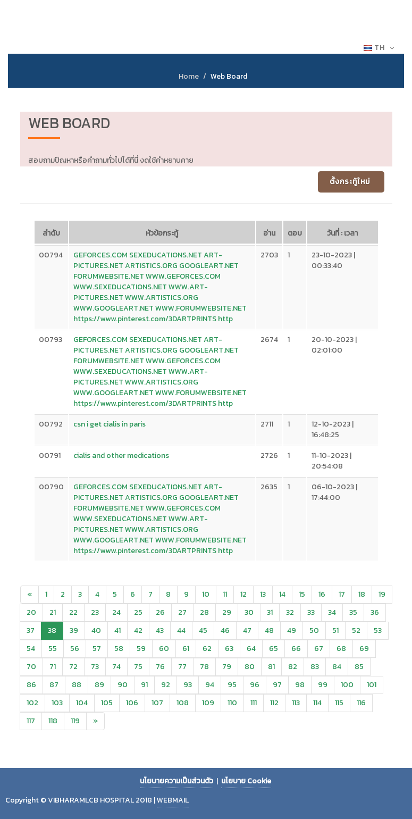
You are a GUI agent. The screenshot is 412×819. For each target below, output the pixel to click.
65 (273, 648)
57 (97, 648)
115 (339, 702)
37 (31, 630)
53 (378, 630)
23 (95, 612)
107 (157, 702)
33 (311, 612)
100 (347, 684)
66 (296, 648)
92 (165, 684)
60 (164, 648)
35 (353, 612)
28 (204, 612)
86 (31, 684)
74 (116, 666)
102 (32, 702)
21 (52, 612)
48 (269, 630)
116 (361, 702)
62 (207, 648)
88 (76, 684)
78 (204, 666)
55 (52, 648)
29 (226, 612)
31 (270, 612)
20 (31, 612)
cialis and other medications (121, 455)
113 (296, 702)
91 (144, 684)
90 (122, 684)
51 (335, 630)
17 (342, 594)
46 (225, 630)
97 (277, 684)
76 (160, 666)
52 (356, 630)
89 (99, 684)
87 (53, 684)
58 (118, 648)
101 (371, 684)
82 (292, 666)
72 (73, 666)
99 (322, 684)
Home (189, 76)
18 (361, 594)
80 (250, 666)
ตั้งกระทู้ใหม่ (350, 181)
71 (52, 666)
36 (375, 612)
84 (336, 666)
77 (182, 666)
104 (82, 702)
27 (182, 612)
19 (382, 594)
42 (138, 630)
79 (226, 666)
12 (243, 594)
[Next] (95, 721)
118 (52, 720)
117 (31, 720)
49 (291, 630)
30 (249, 612)
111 (253, 702)
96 (254, 684)
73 (95, 666)
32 (290, 612)
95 (232, 684)
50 (314, 630)
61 (185, 648)
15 (302, 594)
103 (57, 702)
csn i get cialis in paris (109, 424)
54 (31, 648)
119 (75, 720)
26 (160, 612)
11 (225, 594)
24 (116, 612)
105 (107, 702)
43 (160, 630)
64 (251, 648)
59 (141, 648)
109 (208, 702)
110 (232, 702)
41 (117, 630)
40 (96, 630)
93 (187, 684)
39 (74, 630)
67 (318, 648)
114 (317, 702)
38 (52, 630)
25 (138, 612)
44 (181, 630)
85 (359, 666)
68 (341, 648)
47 (247, 630)
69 (364, 648)
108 (182, 702)
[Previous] (29, 595)
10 (205, 594)
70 (31, 666)
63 (229, 648)
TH (379, 48)
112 (274, 702)
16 (321, 594)
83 (314, 666)
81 (271, 666)
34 (332, 612)
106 (132, 702)
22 (73, 612)
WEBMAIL (173, 800)
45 (203, 630)
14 (282, 594)
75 (138, 666)
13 (263, 594)
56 (74, 648)
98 (300, 684)
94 (209, 684)
